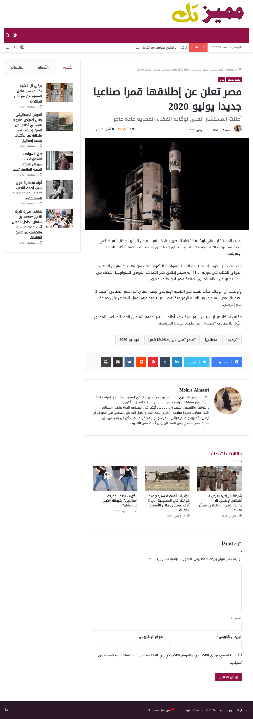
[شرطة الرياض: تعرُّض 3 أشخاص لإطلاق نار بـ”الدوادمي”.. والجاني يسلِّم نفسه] (219, 478)
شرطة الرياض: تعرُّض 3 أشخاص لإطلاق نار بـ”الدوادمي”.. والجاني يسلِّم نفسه (220, 503)
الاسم (236, 618)
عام (221, 79)
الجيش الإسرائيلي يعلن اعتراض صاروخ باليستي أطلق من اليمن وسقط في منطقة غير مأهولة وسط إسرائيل (27, 127)
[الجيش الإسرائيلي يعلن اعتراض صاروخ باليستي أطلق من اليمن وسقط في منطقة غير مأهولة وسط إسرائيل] (59, 121)
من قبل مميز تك (159, 710)
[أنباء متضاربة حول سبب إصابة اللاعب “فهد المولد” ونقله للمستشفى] (59, 189)
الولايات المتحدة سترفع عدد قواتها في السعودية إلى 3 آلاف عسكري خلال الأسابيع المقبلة (169, 503)
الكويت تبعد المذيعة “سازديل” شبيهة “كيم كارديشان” (120, 501)
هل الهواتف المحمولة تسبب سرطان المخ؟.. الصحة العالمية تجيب (27, 162)
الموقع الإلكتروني (151, 637)
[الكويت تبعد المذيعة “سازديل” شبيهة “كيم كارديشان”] (115, 478)
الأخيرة (68, 67)
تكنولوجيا (217, 69)
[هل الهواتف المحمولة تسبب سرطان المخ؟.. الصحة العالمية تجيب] (59, 160)
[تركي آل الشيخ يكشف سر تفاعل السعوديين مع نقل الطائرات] (59, 92)
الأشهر (43, 67)
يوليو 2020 (128, 339)
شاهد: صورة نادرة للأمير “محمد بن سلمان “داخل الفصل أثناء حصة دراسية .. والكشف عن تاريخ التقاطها (27, 224)
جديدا (231, 339)
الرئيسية (234, 69)
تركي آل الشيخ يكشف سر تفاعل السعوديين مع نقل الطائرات (28, 94)
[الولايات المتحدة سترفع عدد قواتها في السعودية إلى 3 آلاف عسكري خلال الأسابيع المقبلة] (167, 478)
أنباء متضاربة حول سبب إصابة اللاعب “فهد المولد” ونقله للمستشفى (27, 191)
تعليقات (17, 67)
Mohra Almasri (222, 130)
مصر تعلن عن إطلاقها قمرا (171, 339)
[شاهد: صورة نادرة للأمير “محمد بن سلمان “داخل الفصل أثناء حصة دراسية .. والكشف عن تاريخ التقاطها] (59, 218)
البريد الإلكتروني (229, 637)
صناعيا (210, 339)
